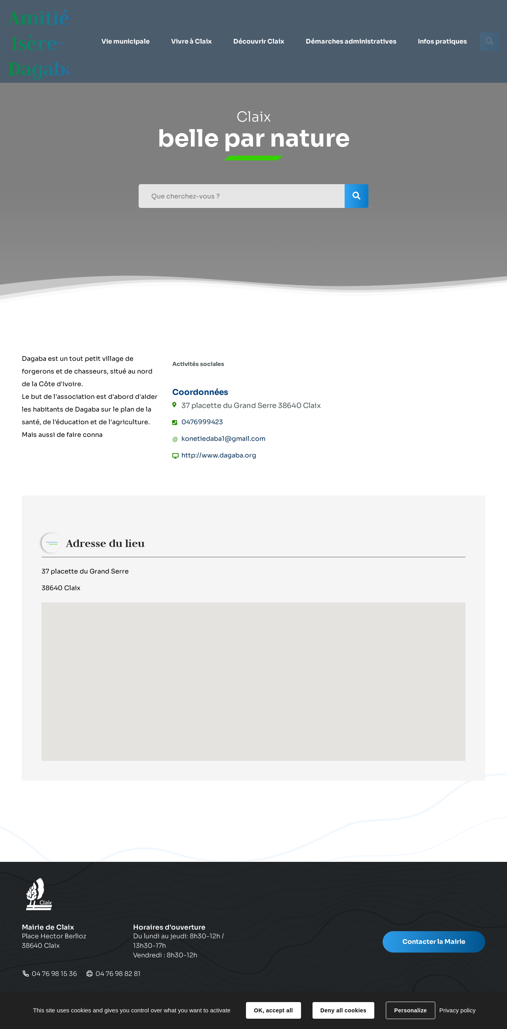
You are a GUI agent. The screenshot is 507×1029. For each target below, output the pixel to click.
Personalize (410, 1010)
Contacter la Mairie (433, 942)
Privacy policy (457, 1010)
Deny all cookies (343, 1010)
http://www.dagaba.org (218, 455)
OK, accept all (273, 1010)
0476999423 (202, 422)
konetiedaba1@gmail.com (223, 438)
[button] (125, 23)
